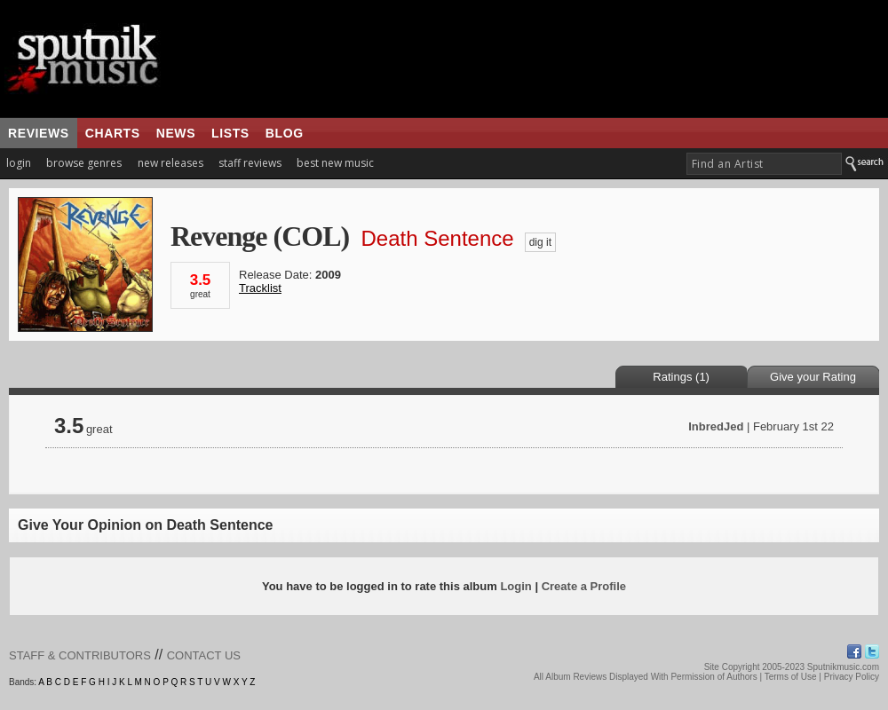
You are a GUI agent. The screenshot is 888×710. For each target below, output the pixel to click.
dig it (540, 242)
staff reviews (249, 162)
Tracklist (260, 288)
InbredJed (715, 426)
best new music (335, 162)
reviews (38, 133)
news (175, 133)
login (18, 162)
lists (230, 133)
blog (285, 133)
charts (112, 133)
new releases (170, 162)
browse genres (84, 162)
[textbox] (764, 164)
